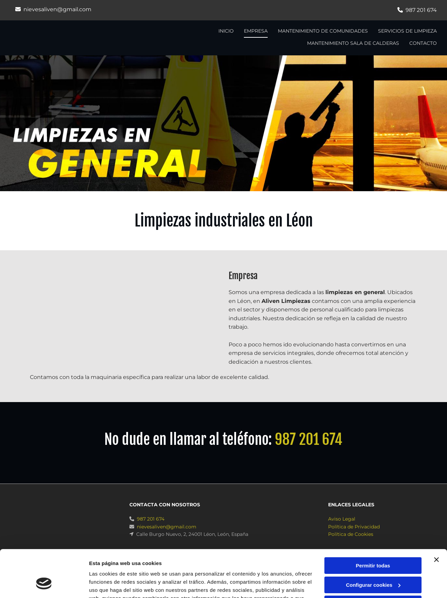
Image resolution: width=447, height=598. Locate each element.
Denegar (373, 563)
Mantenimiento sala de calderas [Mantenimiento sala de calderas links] (353, 43)
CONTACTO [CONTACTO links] (423, 43)
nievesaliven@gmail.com (57, 9)
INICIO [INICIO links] (226, 31)
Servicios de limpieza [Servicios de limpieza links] (407, 31)
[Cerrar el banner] (436, 519)
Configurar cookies (373, 544)
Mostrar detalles (109, 584)
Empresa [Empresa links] (256, 31)
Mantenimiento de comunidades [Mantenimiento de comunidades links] (323, 31)
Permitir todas (373, 525)
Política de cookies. (277, 566)
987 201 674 (421, 10)
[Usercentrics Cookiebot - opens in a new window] (44, 585)
